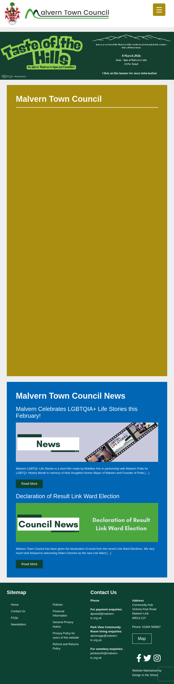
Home (15, 604)
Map (142, 638)
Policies (58, 604)
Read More (29, 483)
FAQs (14, 617)
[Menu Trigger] (159, 9)
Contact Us (18, 611)
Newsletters (18, 624)
